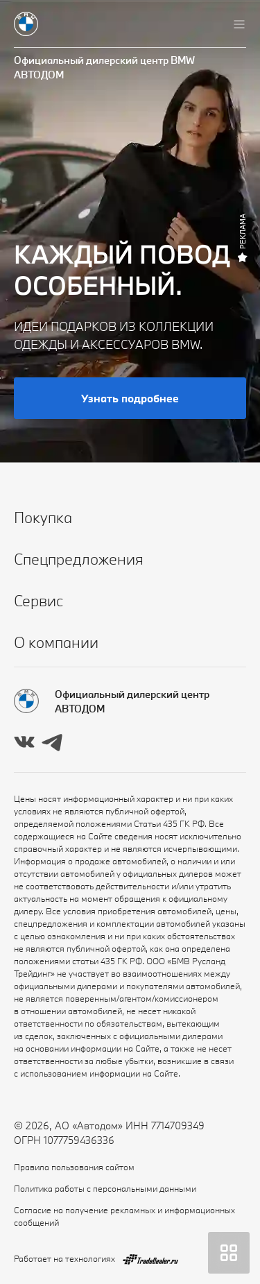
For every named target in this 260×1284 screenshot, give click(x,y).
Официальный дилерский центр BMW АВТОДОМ (104, 67)
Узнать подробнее (130, 398)
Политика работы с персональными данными (105, 1188)
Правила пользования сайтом (74, 1166)
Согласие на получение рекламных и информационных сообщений (124, 1216)
